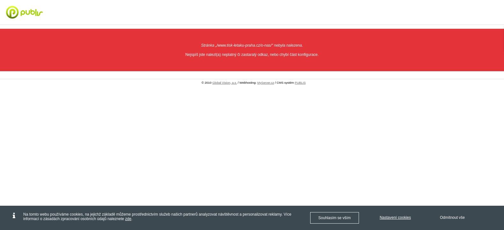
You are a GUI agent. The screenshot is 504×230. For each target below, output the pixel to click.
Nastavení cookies (395, 217)
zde (128, 219)
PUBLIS (300, 82)
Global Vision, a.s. (224, 82)
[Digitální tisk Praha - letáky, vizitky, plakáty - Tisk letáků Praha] (43, 12)
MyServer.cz (265, 82)
